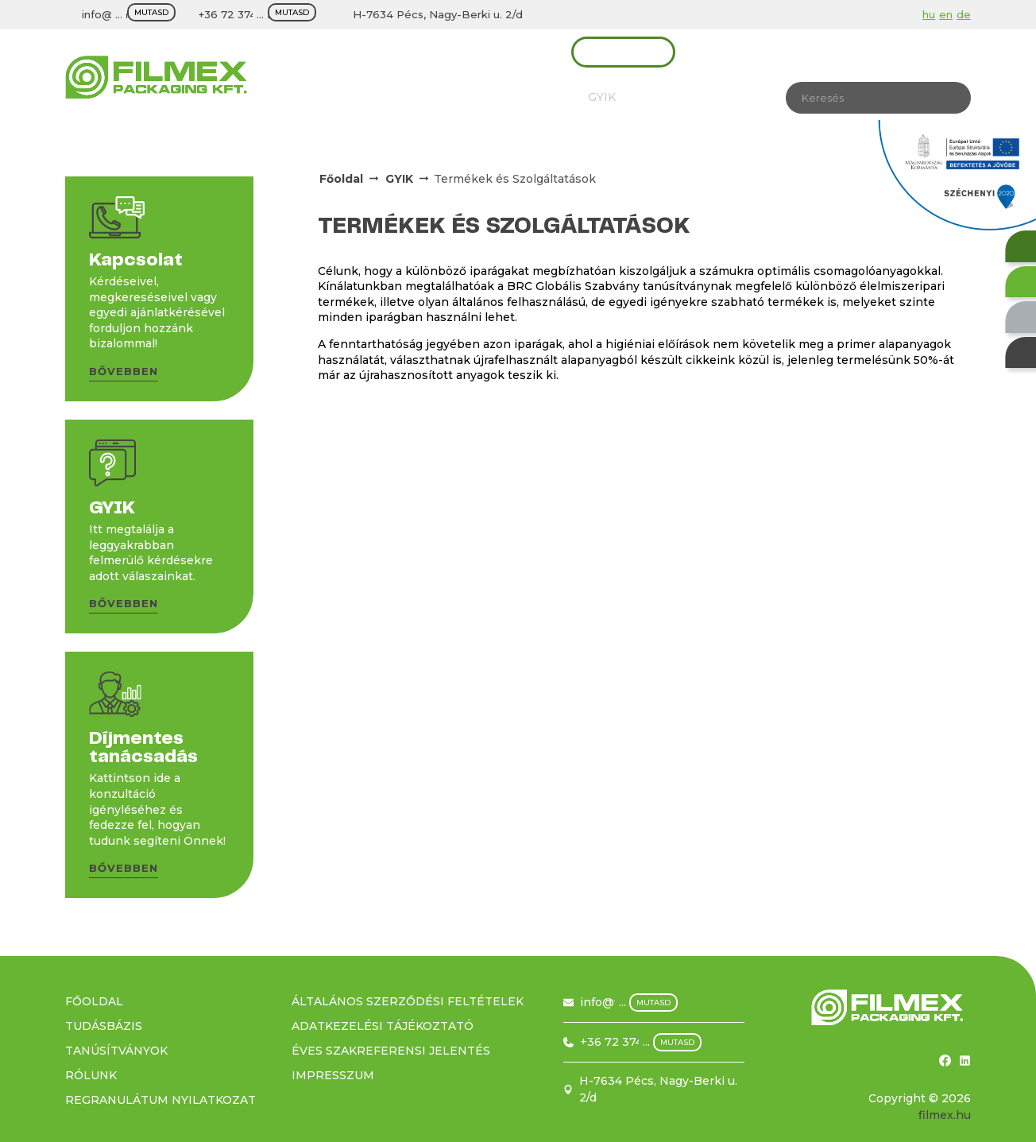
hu (928, 14)
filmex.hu (944, 1115)
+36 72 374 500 (239, 14)
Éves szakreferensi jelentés (391, 1050)
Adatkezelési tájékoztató (383, 1026)
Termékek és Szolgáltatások (515, 179)
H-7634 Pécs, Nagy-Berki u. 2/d (438, 14)
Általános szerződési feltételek (408, 1001)
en (946, 14)
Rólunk (321, 97)
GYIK (602, 97)
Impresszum (333, 1075)
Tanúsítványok (416, 97)
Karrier (667, 97)
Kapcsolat (623, 52)
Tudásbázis (523, 97)
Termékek (335, 52)
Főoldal (341, 179)
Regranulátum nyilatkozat (160, 1100)
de (964, 14)
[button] (123, 373)
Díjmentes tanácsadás (477, 52)
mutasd (151, 12)
